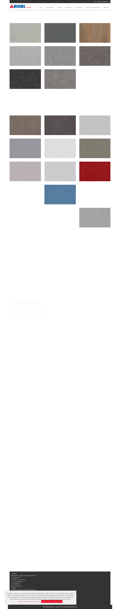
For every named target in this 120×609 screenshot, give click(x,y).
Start (41, 7)
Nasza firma (50, 7)
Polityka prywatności (93, 7)
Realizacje (79, 7)
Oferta (59, 7)
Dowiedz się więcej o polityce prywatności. (29, 601)
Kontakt (106, 7)
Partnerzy (68, 7)
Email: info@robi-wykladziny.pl (101, 1)
